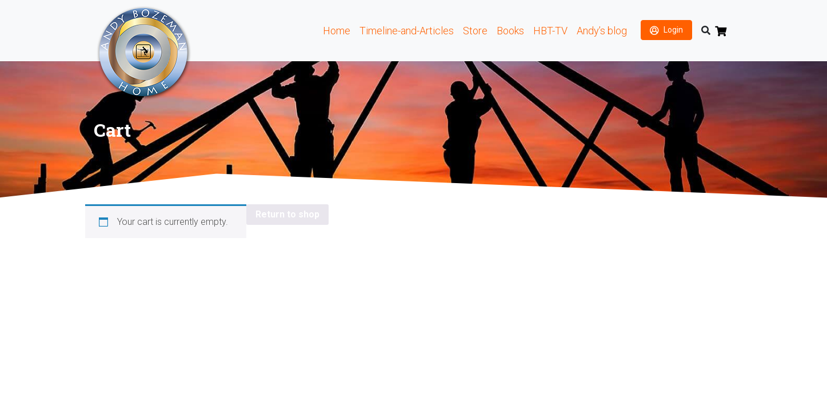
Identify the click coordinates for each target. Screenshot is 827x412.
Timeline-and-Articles (406, 31)
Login (673, 29)
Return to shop (287, 214)
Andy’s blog (602, 31)
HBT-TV (550, 31)
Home (336, 31)
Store (475, 31)
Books (510, 31)
